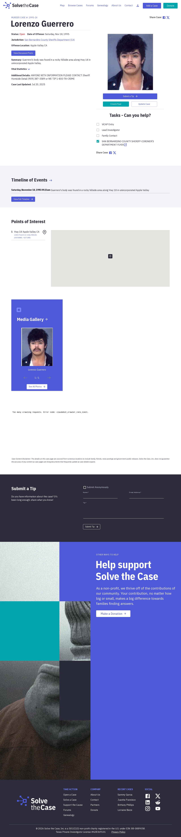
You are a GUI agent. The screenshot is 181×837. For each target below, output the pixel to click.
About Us (116, 5)
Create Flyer (115, 104)
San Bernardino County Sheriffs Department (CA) (50, 39)
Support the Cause (73, 804)
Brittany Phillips (126, 804)
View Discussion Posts (23, 53)
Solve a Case (70, 799)
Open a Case (69, 794)
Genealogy (102, 5)
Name (86, 492)
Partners (94, 804)
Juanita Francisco (127, 799)
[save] (25, 377)
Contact (129, 5)
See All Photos (37, 386)
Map (62, 5)
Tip (84, 503)
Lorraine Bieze (125, 810)
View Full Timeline (23, 199)
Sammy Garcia (125, 794)
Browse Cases (75, 5)
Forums (90, 5)
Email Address (135, 492)
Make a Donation (113, 614)
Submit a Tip (130, 96)
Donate (170, 5)
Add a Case (152, 5)
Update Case (144, 104)
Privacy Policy (118, 831)
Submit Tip (92, 526)
